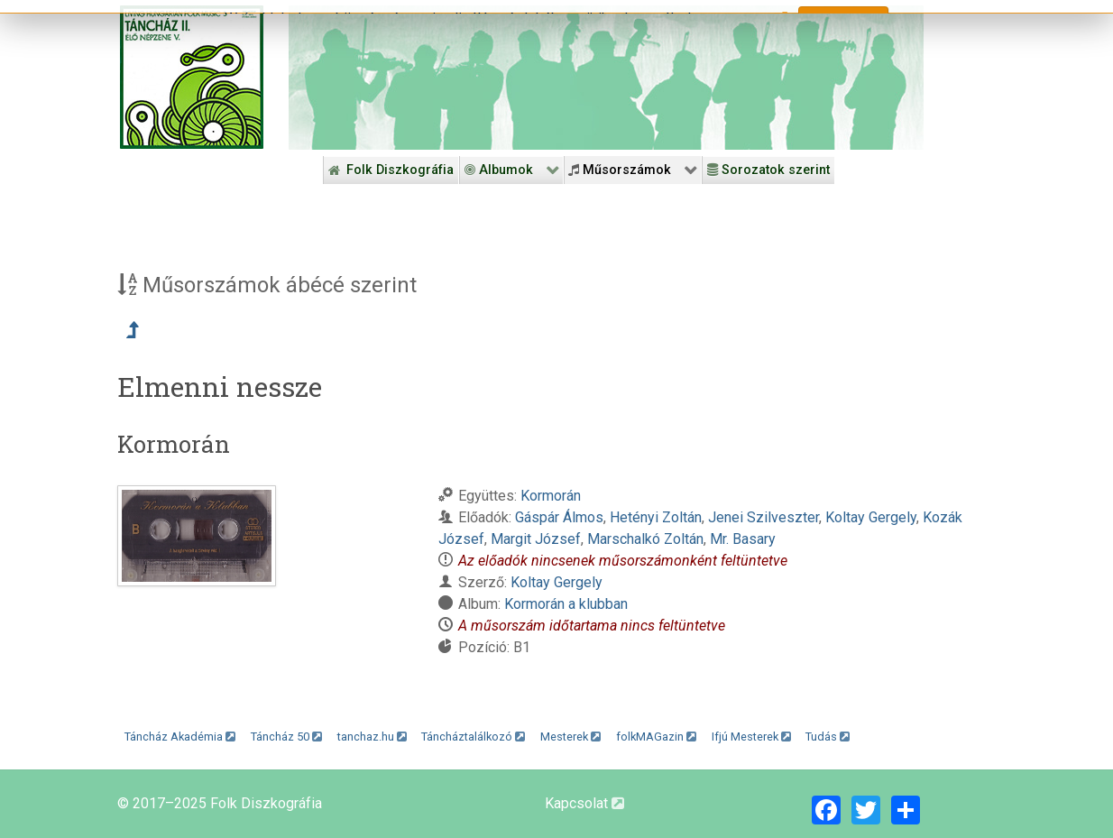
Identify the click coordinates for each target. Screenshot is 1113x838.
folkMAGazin (656, 736)
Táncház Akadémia (179, 736)
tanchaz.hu (372, 736)
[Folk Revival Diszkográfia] (606, 77)
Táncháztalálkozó (473, 736)
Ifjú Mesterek (751, 736)
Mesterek (570, 736)
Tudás (827, 736)
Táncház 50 (286, 736)
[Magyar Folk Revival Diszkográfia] (191, 77)
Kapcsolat (584, 803)
